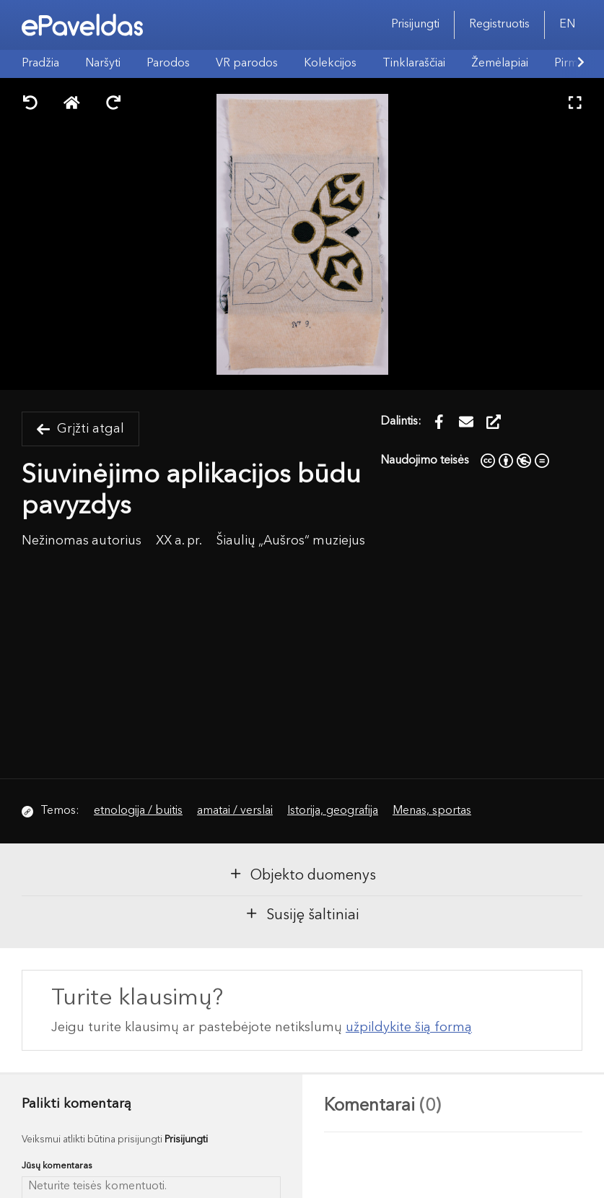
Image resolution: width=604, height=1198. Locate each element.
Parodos (168, 63)
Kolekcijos (330, 63)
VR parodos (247, 63)
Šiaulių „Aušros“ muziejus (290, 541)
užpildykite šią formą (409, 1027)
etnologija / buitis (138, 811)
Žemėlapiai (499, 63)
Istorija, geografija (332, 811)
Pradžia (40, 63)
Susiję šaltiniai (302, 914)
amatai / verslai (235, 811)
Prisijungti (415, 24)
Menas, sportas (432, 811)
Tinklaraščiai (413, 63)
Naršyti (103, 63)
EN (567, 24)
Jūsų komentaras (57, 1166)
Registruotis (499, 24)
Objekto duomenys (302, 874)
